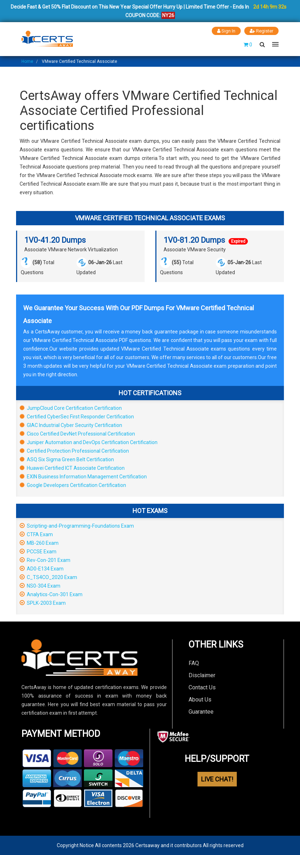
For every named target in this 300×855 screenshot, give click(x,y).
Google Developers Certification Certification (73, 485)
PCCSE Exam (38, 551)
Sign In (226, 31)
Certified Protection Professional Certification (74, 451)
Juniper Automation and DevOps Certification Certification (89, 442)
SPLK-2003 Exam (43, 603)
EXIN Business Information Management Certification (83, 476)
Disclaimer (202, 675)
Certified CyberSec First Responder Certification (77, 416)
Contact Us (202, 687)
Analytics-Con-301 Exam (51, 594)
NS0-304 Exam (40, 586)
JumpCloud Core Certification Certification (71, 408)
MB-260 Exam (39, 543)
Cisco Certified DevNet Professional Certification (77, 434)
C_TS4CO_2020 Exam (48, 577)
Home (27, 61)
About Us (200, 699)
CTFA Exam (36, 534)
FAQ (194, 663)
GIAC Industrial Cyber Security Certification (71, 425)
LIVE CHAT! (217, 779)
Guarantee (201, 711)
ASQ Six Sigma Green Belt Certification (67, 459)
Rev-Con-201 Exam (45, 560)
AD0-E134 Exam (42, 569)
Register (261, 31)
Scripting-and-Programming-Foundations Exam (77, 526)
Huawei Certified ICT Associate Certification (72, 468)
